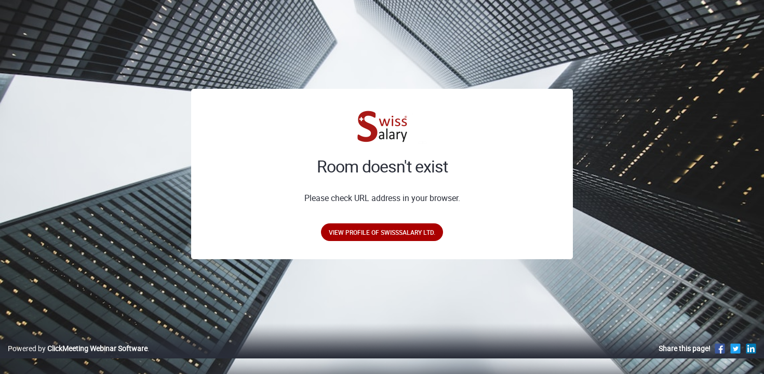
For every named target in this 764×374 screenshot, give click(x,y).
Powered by (78, 359)
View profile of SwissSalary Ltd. (382, 232)
